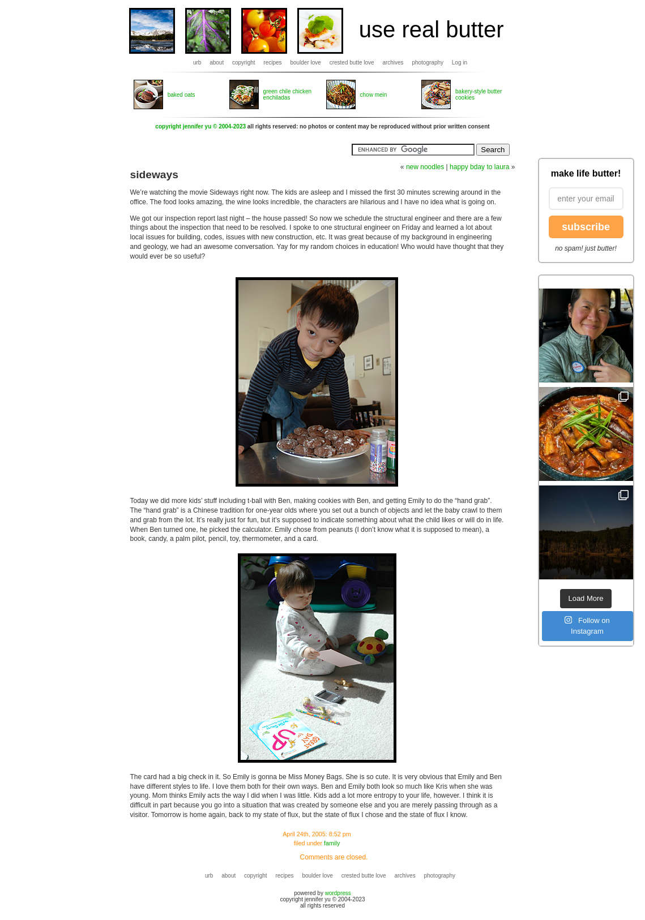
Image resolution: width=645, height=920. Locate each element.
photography (427, 62)
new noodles (425, 167)
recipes (272, 62)
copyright (243, 62)
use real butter (431, 29)
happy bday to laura (479, 167)
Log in (459, 62)
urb (197, 62)
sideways (154, 174)
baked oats (181, 95)
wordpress (338, 893)
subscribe (586, 227)
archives (392, 62)
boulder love (305, 62)
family (332, 843)
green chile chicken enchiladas (287, 94)
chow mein (373, 95)
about (217, 62)
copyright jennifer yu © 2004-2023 (200, 126)
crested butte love (352, 62)
